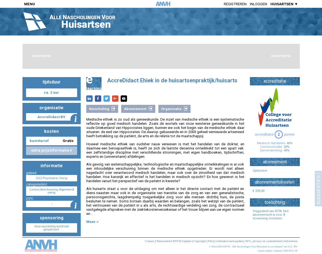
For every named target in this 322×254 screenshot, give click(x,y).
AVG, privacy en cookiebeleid (263, 241)
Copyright (199, 241)
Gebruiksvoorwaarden (229, 241)
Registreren (235, 4)
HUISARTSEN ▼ (284, 4)
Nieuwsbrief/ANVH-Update (173, 241)
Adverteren (290, 241)
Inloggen (258, 4)
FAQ (211, 241)
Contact (149, 241)
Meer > (92, 222)
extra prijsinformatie (51, 150)
